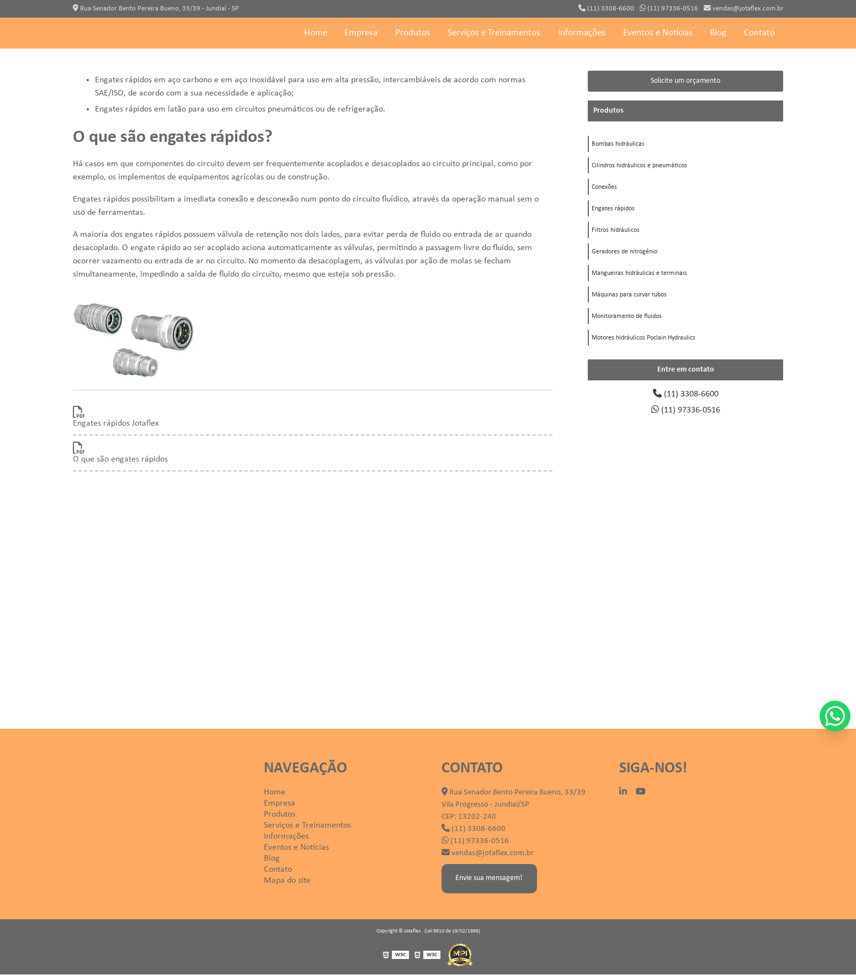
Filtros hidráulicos (616, 233)
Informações (581, 33)
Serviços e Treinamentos (494, 33)
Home (315, 33)
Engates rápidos (613, 211)
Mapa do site (287, 880)
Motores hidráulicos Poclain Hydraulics (643, 343)
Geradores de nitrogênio (624, 255)
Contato (759, 33)
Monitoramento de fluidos (627, 321)
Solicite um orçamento (685, 81)
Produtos (412, 33)
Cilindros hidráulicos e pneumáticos (639, 166)
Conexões (604, 189)
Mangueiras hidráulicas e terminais (639, 277)
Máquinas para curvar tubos (629, 299)
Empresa (361, 33)
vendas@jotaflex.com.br (744, 8)
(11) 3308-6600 (606, 8)
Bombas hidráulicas (618, 144)
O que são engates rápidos (120, 459)
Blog (718, 33)
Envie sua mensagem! (489, 879)
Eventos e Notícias (658, 33)
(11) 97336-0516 (669, 8)
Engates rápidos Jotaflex (116, 423)
